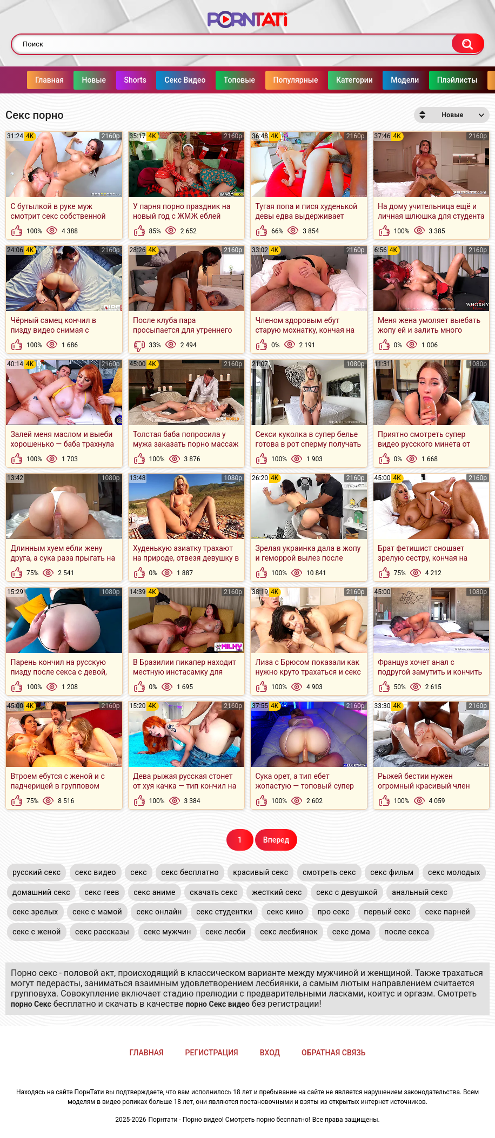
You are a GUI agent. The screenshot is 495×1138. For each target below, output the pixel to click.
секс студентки (224, 911)
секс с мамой (97, 911)
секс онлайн (159, 911)
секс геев (101, 892)
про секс (333, 911)
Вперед (276, 840)
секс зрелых (35, 911)
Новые (72, 80)
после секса (406, 931)
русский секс (36, 872)
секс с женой (36, 931)
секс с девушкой (347, 892)
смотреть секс (329, 872)
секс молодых (454, 872)
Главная (28, 80)
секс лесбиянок (289, 931)
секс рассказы (102, 931)
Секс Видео (163, 80)
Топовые (217, 80)
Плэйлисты (436, 80)
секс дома (351, 931)
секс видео (95, 872)
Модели (383, 80)
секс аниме (154, 892)
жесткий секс (277, 892)
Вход (270, 1052)
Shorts (114, 80)
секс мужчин (167, 931)
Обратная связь (333, 1052)
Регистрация (211, 1052)
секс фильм (391, 872)
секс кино (285, 911)
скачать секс (214, 892)
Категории (333, 80)
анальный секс (419, 892)
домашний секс (41, 892)
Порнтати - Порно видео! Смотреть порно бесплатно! (229, 1119)
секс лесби (225, 931)
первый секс (387, 911)
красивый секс (260, 872)
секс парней (447, 911)
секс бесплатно (189, 872)
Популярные (274, 80)
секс (138, 872)
